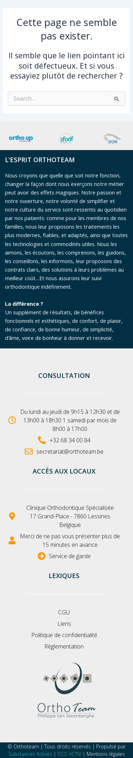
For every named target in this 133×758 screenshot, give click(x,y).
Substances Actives (30, 754)
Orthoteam (26, 746)
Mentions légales (106, 754)
